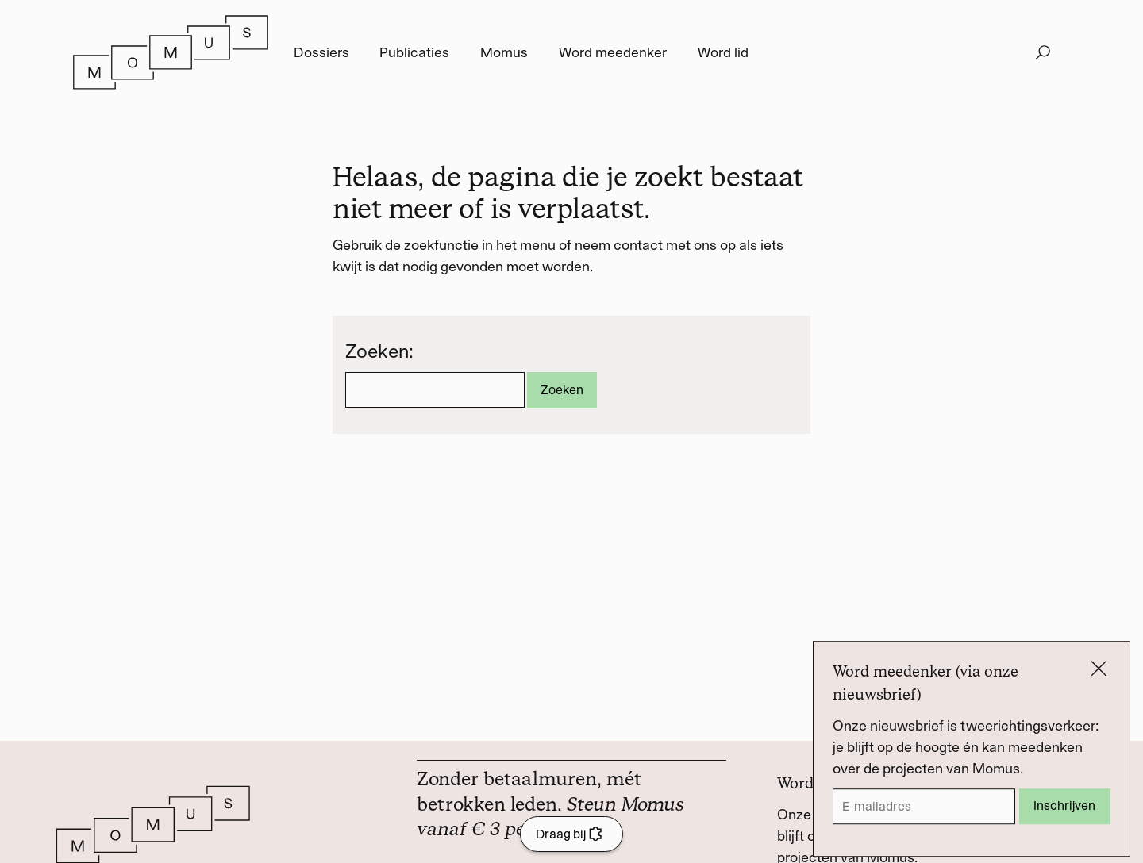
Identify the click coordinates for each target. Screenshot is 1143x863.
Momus (504, 52)
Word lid (723, 52)
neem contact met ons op (655, 245)
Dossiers (321, 52)
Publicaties (414, 52)
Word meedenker (613, 52)
